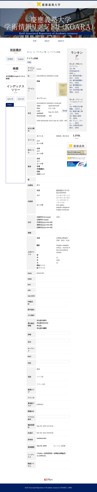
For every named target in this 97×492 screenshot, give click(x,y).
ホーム (29, 52)
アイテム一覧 (41, 52)
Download (66, 111)
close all (21, 99)
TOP (34, 41)
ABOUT (61, 41)
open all (10, 99)
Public (10, 105)
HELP (47, 41)
